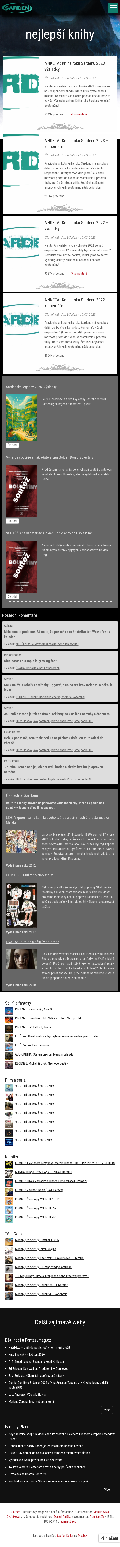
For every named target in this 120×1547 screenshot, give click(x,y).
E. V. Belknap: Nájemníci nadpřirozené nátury (36, 1376)
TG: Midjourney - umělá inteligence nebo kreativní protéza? (52, 1276)
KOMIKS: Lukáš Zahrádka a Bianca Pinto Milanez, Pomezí (51, 1181)
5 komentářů (78, 273)
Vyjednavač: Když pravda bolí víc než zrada (35, 1460)
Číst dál (12, 445)
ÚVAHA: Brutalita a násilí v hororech (38, 668)
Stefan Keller (65, 1536)
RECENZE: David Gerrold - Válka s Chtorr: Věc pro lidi (48, 1018)
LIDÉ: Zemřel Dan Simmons (32, 1045)
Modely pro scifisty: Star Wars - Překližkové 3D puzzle (49, 1258)
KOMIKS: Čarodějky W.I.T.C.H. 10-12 (37, 1199)
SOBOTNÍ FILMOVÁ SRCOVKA (34, 1140)
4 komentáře (78, 114)
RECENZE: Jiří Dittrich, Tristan (33, 1027)
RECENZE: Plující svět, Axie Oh (34, 1009)
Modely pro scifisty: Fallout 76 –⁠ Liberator (41, 1285)
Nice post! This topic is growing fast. (31, 661)
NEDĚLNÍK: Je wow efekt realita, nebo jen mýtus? (47, 644)
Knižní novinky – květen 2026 (27, 1354)
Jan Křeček (69, 78)
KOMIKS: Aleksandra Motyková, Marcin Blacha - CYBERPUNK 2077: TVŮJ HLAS (65, 1163)
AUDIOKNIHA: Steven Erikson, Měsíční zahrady (44, 1054)
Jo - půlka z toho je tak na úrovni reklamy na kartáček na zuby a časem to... (58, 714)
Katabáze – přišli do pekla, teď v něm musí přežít (39, 1347)
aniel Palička (63, 1517)
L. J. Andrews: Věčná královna (27, 1394)
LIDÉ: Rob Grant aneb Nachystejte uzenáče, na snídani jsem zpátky (57, 1036)
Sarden (16, 1512)
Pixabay (83, 1536)
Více (107, 1410)
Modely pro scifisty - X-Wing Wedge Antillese (43, 1267)
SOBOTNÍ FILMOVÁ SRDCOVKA (35, 1086)
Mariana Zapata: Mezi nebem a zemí (31, 1402)
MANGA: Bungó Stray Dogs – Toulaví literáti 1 (43, 1172)
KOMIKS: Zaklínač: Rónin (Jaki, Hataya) (39, 1190)
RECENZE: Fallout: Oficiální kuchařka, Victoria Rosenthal (50, 697)
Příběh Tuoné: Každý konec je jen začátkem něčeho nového (46, 1446)
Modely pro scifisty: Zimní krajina (35, 1249)
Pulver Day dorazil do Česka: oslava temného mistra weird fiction (49, 1453)
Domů (6, 52)
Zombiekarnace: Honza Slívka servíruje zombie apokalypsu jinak (48, 1481)
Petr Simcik (11, 761)
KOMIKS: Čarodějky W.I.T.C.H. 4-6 (35, 1217)
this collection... (13, 655)
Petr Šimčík (97, 1517)
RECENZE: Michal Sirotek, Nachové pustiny (42, 1063)
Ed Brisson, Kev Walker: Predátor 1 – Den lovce (38, 1369)
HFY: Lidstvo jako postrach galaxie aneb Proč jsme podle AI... (54, 721)
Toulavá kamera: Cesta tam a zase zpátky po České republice (47, 1467)
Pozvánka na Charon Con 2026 (28, 1474)
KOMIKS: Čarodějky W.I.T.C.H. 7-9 (35, 1208)
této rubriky (18, 803)
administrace (68, 1521)
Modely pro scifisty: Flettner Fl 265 (37, 1240)
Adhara (8, 626)
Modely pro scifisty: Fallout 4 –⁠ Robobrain (41, 1294)
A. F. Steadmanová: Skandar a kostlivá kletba (36, 1362)
